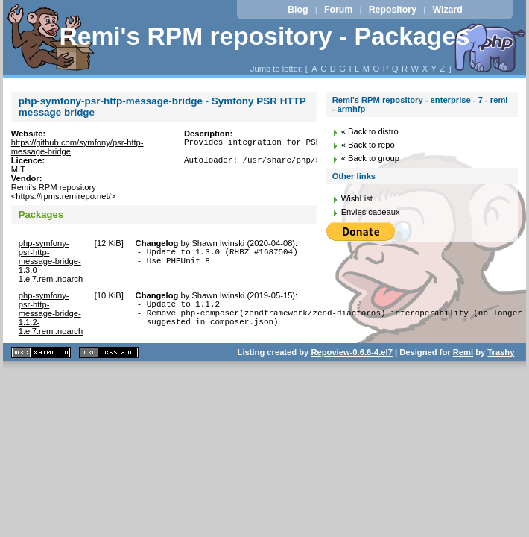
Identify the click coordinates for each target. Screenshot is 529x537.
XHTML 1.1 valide (41, 352)
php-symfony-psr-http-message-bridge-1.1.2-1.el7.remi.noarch (51, 313)
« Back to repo (368, 144)
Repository (392, 9)
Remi (463, 352)
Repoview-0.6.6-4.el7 (351, 352)
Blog (298, 9)
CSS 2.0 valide (109, 352)
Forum (338, 9)
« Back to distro (370, 131)
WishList (357, 198)
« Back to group (370, 158)
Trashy (500, 352)
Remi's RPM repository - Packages (264, 36)
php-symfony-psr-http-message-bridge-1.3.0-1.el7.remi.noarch (51, 261)
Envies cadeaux (370, 211)
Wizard (447, 9)
